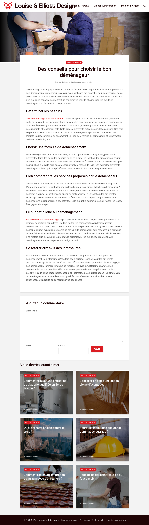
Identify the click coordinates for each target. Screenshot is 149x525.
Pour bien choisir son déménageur (43, 219)
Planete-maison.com (116, 520)
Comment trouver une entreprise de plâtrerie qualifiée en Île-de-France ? (45, 384)
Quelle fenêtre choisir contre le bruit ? (44, 429)
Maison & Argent (130, 5)
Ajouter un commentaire (82, 82)
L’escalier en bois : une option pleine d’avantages (99, 382)
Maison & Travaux (79, 5)
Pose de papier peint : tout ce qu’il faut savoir (102, 476)
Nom (28, 346)
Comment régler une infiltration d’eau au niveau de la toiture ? (44, 476)
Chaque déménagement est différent (44, 118)
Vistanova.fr (98, 520)
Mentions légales (69, 520)
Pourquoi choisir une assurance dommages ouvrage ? (100, 429)
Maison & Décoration (105, 5)
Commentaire (31, 311)
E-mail (61, 346)
